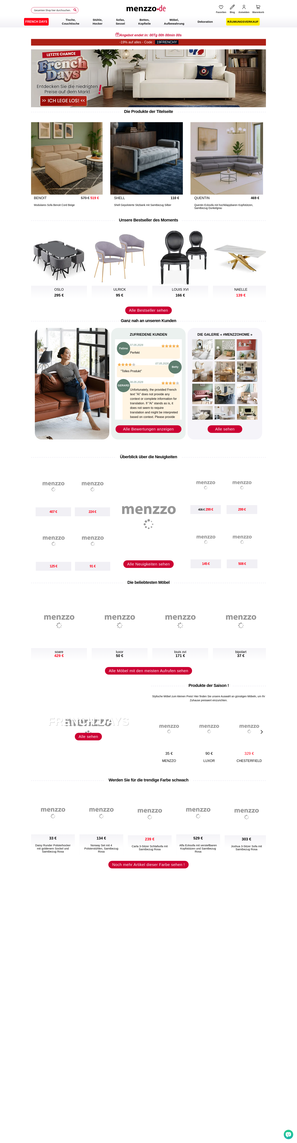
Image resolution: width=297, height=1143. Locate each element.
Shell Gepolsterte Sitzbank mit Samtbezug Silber (142, 205)
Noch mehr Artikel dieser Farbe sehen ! (148, 864)
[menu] (148, 21)
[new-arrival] (148, 513)
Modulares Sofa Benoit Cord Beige (54, 205)
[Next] (261, 731)
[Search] (75, 10)
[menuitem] (36, 22)
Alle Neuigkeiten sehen (148, 564)
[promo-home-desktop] (148, 78)
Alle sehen (225, 429)
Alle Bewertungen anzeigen (148, 429)
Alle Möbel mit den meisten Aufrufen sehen (148, 671)
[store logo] (146, 10)
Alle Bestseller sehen (148, 310)
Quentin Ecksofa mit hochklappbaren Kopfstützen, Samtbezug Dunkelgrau (223, 206)
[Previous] (36, 161)
